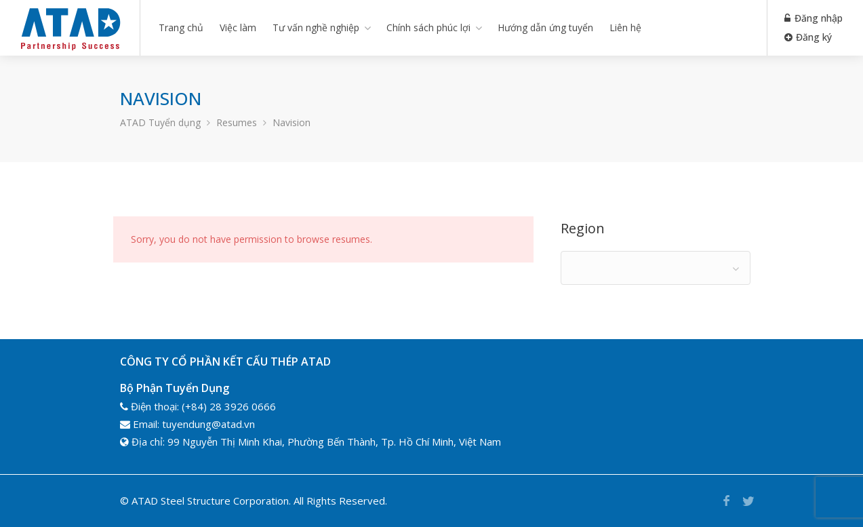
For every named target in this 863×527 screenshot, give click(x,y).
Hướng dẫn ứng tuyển (545, 27)
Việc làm (238, 27)
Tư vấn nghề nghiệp (316, 27)
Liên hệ (625, 27)
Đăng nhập (813, 18)
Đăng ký (808, 37)
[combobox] (655, 268)
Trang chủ (181, 27)
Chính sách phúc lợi (428, 27)
